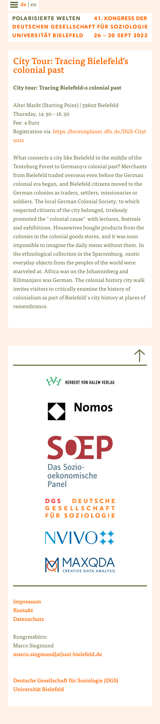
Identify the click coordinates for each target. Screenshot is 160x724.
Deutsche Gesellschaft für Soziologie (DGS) (65, 681)
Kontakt (23, 611)
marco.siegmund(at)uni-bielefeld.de (57, 655)
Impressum (27, 602)
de (23, 5)
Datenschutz (28, 619)
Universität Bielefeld (38, 690)
